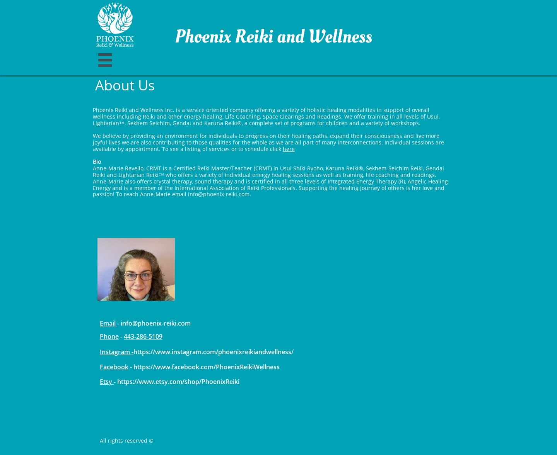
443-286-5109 (143, 336)
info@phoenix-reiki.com (226, 323)
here (289, 149)
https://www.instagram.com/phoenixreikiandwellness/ (213, 352)
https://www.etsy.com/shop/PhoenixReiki (178, 381)
